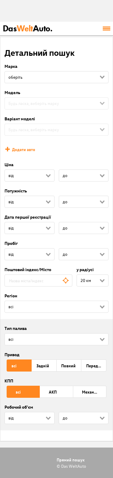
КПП (9, 381)
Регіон (11, 296)
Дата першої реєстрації (28, 217)
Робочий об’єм (19, 407)
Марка (11, 66)
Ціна (9, 164)
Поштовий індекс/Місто (28, 269)
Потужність (16, 191)
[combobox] (38, 280)
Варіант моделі (20, 119)
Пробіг (11, 243)
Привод (12, 354)
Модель (12, 92)
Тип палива (16, 328)
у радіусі (85, 269)
